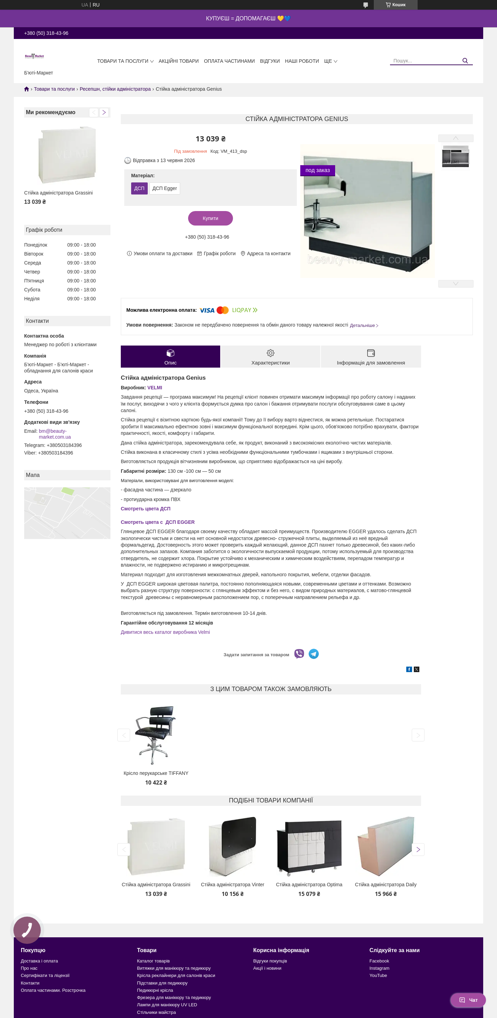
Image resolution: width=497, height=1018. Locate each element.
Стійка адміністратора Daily (386, 884)
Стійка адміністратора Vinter (232, 884)
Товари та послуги (122, 61)
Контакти (30, 983)
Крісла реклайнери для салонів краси (176, 975)
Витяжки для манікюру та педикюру (174, 968)
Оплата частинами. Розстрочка (53, 990)
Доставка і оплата (39, 961)
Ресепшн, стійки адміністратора (115, 89)
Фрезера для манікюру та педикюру (174, 997)
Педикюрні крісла (155, 990)
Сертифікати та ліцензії (45, 975)
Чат (468, 1000)
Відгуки (270, 61)
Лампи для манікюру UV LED (167, 1004)
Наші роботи (302, 61)
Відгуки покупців (270, 961)
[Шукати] (465, 61)
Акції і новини (267, 968)
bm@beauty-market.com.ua (55, 434)
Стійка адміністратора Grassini (58, 193)
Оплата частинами (229, 61)
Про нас (29, 968)
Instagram (379, 968)
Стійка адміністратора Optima (309, 884)
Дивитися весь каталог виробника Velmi (165, 632)
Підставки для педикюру (162, 983)
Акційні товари (179, 61)
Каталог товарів (153, 961)
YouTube (378, 975)
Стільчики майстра (156, 1012)
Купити (210, 218)
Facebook (379, 961)
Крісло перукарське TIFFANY (156, 773)
